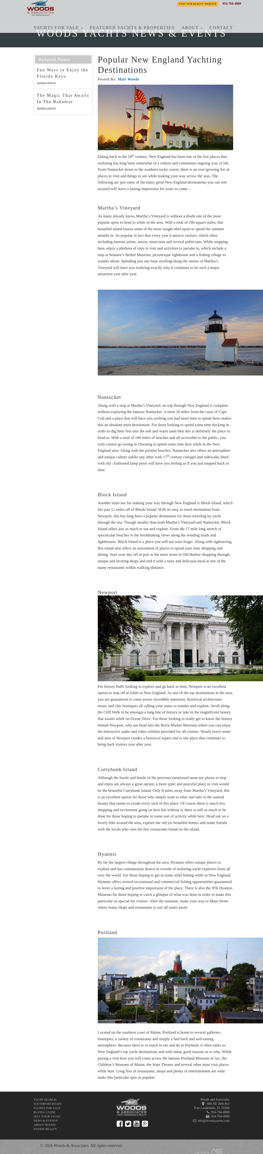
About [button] (192, 27)
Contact (221, 27)
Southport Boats (48, 1103)
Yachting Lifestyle (46, 82)
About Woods (45, 1124)
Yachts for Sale (47, 1108)
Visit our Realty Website (198, 3)
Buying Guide (45, 1112)
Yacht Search (45, 1099)
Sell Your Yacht (47, 1116)
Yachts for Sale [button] (58, 27)
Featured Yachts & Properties (132, 27)
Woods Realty (45, 1129)
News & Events (46, 1120)
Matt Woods (128, 79)
